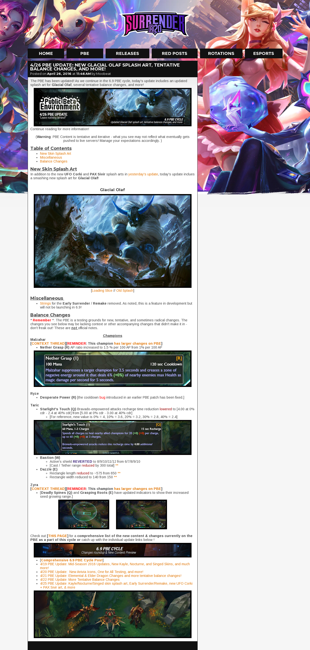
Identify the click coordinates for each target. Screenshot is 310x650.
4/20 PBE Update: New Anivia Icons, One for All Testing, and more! (91, 572)
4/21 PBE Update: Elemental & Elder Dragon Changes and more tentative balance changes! (110, 576)
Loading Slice (102, 290)
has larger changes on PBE (137, 343)
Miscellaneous (51, 157)
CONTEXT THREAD (48, 343)
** (116, 465)
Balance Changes (53, 161)
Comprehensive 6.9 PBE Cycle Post (72, 560)
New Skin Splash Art (55, 153)
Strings (45, 303)
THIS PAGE (57, 536)
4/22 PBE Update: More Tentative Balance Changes (80, 580)
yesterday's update (143, 174)
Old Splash (124, 290)
